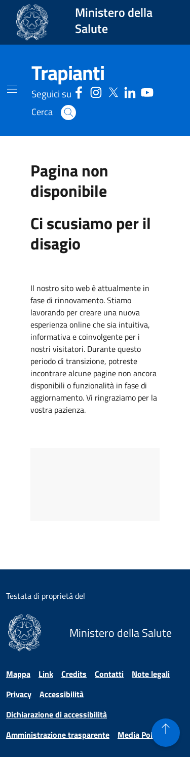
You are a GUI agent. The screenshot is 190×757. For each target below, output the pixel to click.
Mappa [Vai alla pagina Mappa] (18, 674)
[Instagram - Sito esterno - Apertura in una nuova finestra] (96, 91)
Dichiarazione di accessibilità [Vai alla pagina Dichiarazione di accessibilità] (56, 714)
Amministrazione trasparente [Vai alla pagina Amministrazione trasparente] (57, 735)
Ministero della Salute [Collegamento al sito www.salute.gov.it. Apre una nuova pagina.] (114, 20)
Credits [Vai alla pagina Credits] (74, 674)
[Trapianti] (67, 73)
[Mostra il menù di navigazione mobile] (12, 89)
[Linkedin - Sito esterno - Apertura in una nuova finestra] (130, 91)
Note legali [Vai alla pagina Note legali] (151, 674)
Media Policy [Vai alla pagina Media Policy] (140, 735)
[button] (68, 112)
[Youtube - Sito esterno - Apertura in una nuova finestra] (147, 91)
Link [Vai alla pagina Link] (46, 674)
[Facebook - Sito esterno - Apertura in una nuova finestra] (78, 91)
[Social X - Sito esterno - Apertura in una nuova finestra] (113, 91)
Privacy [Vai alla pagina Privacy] (18, 694)
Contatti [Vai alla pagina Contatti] (109, 674)
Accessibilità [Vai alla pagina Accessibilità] (62, 694)
